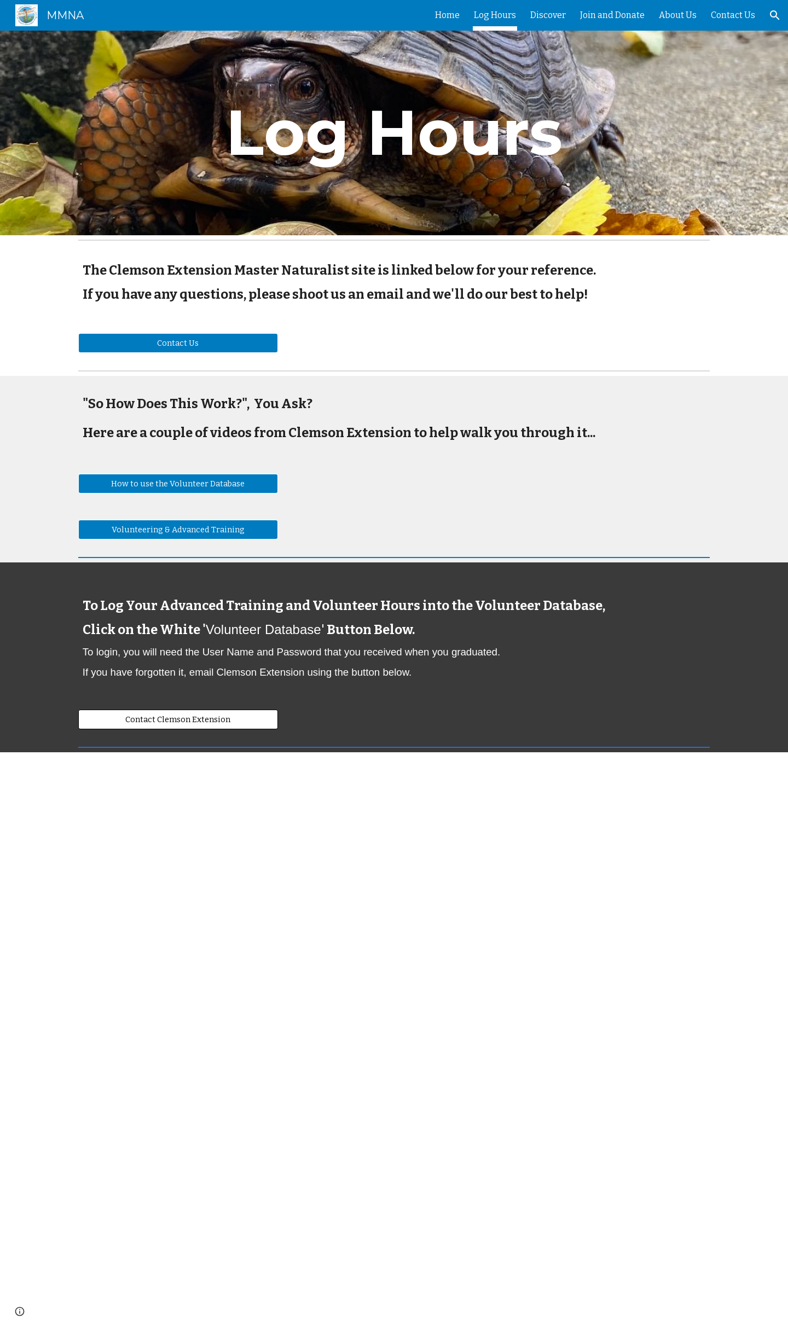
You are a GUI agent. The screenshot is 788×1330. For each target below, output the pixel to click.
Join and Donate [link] (612, 15)
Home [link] (447, 15)
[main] (394, 133)
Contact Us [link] (733, 15)
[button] (775, 15)
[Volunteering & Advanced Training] (178, 530)
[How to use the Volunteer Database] (178, 484)
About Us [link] (678, 15)
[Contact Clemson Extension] (178, 719)
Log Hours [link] (495, 15)
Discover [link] (548, 15)
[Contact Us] (178, 343)
